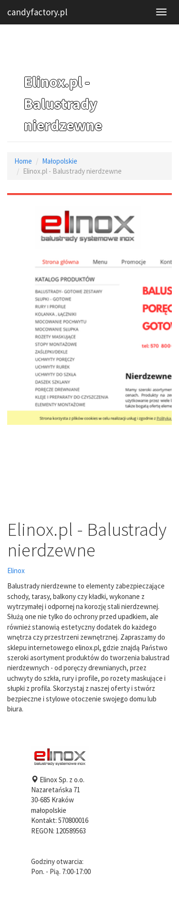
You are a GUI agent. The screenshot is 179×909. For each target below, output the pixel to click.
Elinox (16, 570)
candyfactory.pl (37, 12)
